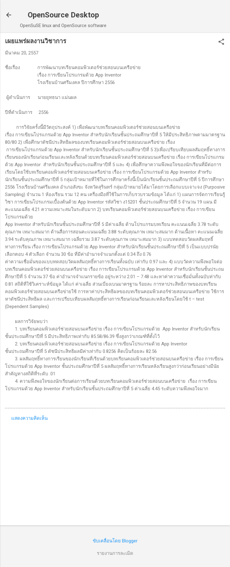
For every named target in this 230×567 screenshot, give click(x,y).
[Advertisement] (115, 471)
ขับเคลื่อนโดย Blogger (115, 541)
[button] (221, 42)
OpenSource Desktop (63, 15)
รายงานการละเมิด (115, 553)
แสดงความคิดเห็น (29, 418)
